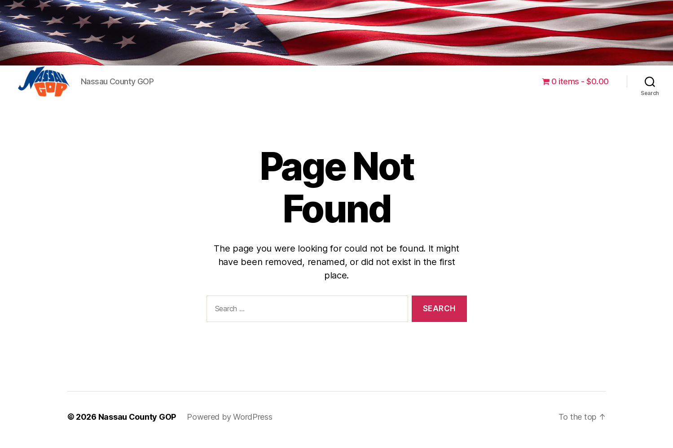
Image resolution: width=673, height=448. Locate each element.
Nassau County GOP (137, 422)
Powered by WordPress (230, 422)
